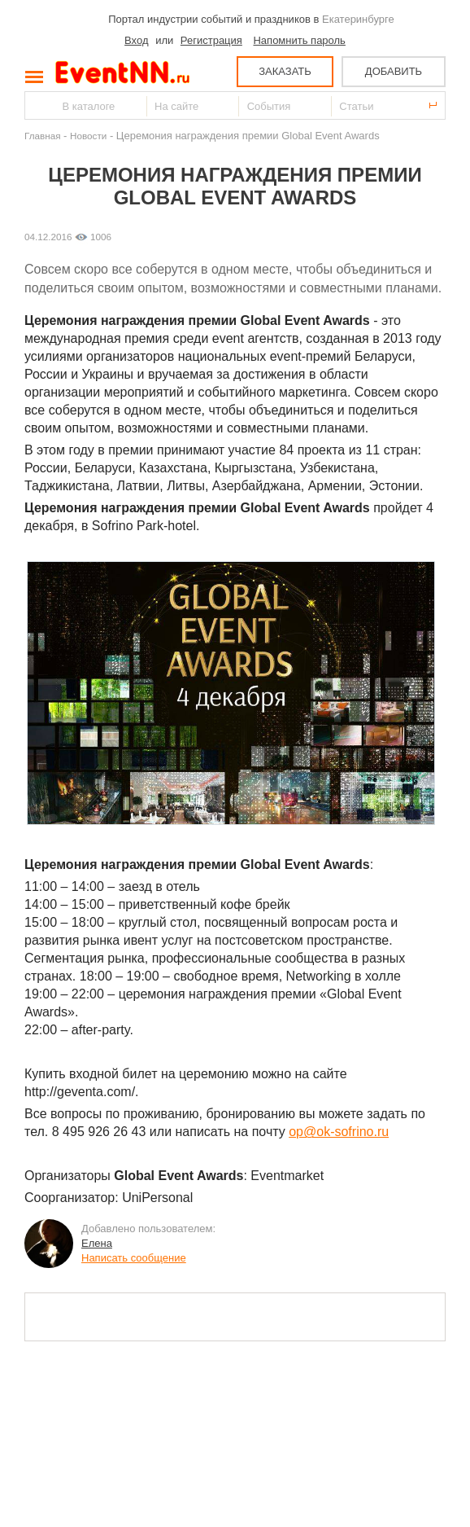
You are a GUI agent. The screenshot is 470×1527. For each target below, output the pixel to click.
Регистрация (211, 40)
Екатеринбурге (358, 19)
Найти (38, 105)
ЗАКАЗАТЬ (285, 71)
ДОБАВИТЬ (393, 71)
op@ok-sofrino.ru (339, 1132)
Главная (42, 135)
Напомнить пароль (299, 40)
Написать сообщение (133, 1258)
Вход (136, 40)
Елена (96, 1243)
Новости (88, 135)
